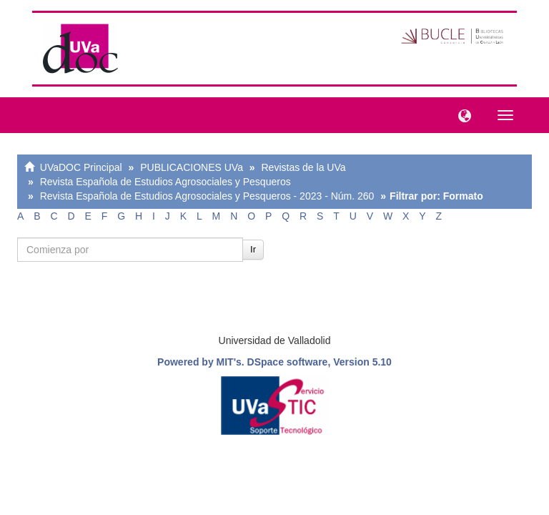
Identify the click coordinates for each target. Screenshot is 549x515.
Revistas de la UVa (304, 167)
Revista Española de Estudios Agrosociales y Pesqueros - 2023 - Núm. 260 (207, 196)
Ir (253, 249)
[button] (461, 114)
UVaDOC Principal (81, 167)
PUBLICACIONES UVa (191, 167)
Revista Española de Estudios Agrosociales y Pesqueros (165, 181)
